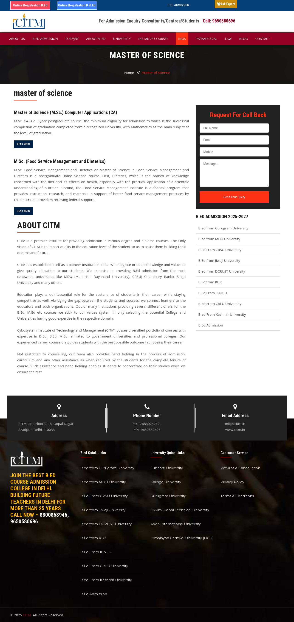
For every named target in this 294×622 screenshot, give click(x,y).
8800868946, (54, 515)
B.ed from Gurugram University (223, 228)
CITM (27, 615)
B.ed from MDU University (219, 239)
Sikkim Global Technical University (179, 510)
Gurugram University (168, 496)
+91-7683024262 (146, 423)
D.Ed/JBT (72, 38)
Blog (243, 38)
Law (228, 38)
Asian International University (175, 524)
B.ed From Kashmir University (222, 314)
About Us (17, 38)
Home (129, 72)
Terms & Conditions (237, 496)
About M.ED (96, 38)
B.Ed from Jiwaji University (219, 260)
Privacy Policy (232, 482)
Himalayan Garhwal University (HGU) (182, 538)
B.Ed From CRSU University (219, 249)
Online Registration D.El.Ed (77, 5)
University (122, 38)
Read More (23, 144)
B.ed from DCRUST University (221, 271)
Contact (262, 38)
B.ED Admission (45, 38)
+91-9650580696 (147, 429)
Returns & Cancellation (240, 468)
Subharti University (166, 468)
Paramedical (206, 38)
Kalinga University (165, 482)
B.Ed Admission (210, 325)
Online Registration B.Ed (30, 5)
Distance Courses (153, 38)
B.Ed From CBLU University (219, 303)
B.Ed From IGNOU (212, 292)
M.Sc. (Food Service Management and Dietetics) (60, 161)
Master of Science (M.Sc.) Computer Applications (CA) (65, 112)
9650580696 (24, 521)
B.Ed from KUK (210, 282)
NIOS (182, 38)
